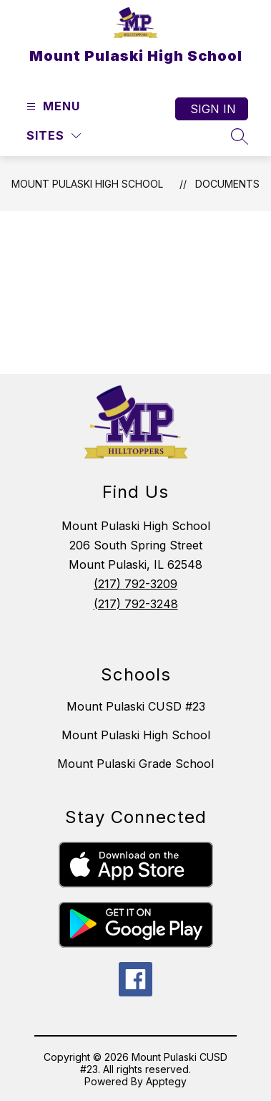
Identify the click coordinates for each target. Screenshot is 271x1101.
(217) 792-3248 (136, 604)
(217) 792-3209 (135, 584)
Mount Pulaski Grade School (135, 763)
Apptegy (166, 1081)
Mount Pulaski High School (87, 184)
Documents (227, 184)
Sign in (213, 109)
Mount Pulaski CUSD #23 (135, 706)
